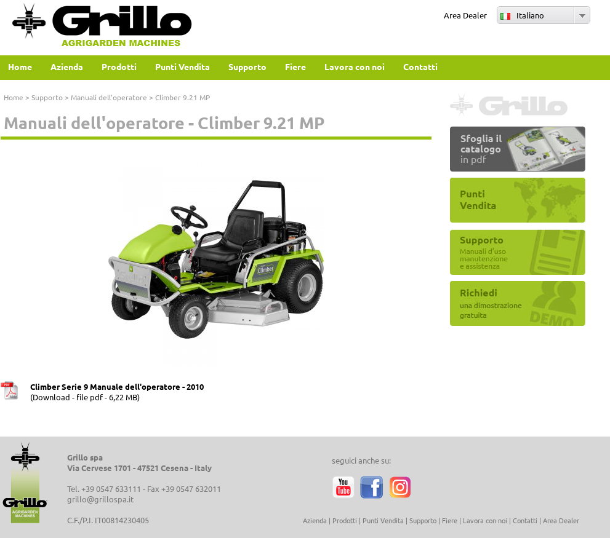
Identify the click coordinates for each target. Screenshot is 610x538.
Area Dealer (465, 15)
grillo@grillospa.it (100, 499)
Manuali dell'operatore (109, 97)
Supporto (47, 97)
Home (13, 97)
